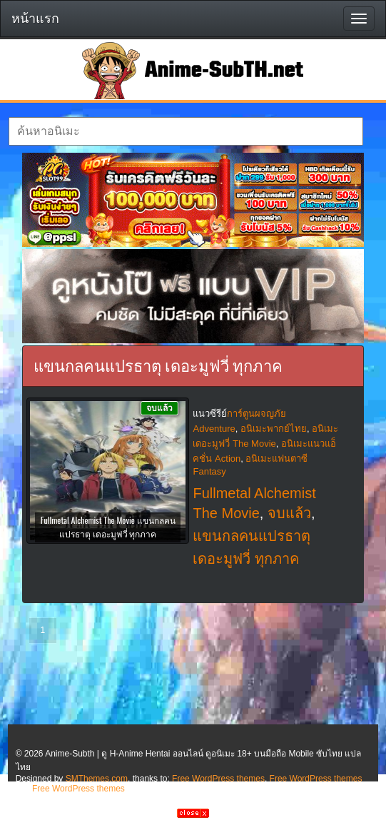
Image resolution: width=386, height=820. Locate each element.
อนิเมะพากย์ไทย (273, 428)
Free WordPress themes (218, 779)
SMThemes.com (97, 779)
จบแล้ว (289, 513)
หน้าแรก (35, 18)
